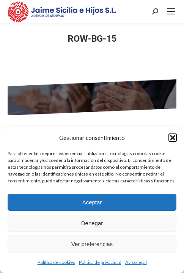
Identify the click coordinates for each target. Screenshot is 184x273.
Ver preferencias (92, 244)
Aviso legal (136, 262)
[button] (172, 137)
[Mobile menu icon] (171, 11)
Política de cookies (56, 262)
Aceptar (92, 202)
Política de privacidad (100, 262)
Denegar (92, 223)
